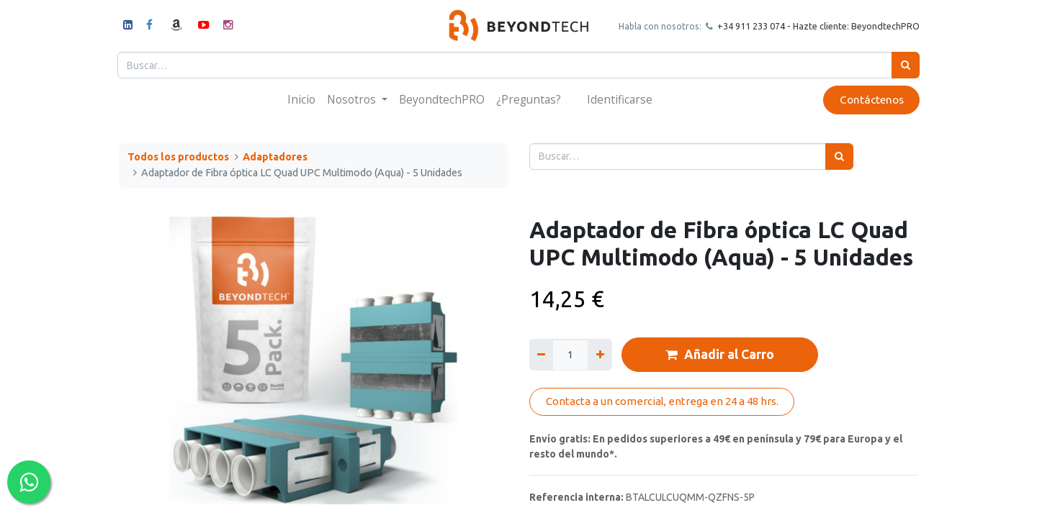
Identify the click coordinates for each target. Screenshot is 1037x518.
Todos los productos (178, 157)
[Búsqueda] (904, 65)
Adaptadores (275, 157)
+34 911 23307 (746, 26)
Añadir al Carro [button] (719, 354)
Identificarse (619, 99)
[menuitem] (301, 100)
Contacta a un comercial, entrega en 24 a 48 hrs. (662, 401)
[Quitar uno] (541, 354)
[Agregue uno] (599, 354)
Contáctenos (870, 100)
